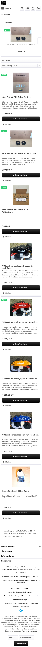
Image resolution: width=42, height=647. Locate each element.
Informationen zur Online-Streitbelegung (15, 577)
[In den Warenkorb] (21, 119)
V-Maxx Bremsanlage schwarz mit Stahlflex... (17, 267)
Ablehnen (12, 638)
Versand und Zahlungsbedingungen (20, 592)
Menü (6, 8)
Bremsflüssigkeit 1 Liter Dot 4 (15, 491)
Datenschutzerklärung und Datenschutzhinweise (20, 596)
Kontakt (26, 588)
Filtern (6, 61)
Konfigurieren (21, 643)
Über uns (35, 577)
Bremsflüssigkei (8, 531)
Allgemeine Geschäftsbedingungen (16, 603)
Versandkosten (7, 570)
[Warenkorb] (38, 8)
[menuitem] (6, 8)
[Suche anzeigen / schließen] (22, 8)
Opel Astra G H (24, 530)
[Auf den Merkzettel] (7, 124)
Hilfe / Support (16, 588)
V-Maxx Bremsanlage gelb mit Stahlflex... (20, 378)
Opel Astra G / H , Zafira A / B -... (16, 97)
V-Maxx (12, 533)
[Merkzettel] (27, 8)
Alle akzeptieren (26, 638)
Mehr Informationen (29, 631)
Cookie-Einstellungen (20, 600)
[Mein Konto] (33, 8)
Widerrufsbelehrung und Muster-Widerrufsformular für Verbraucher (21, 581)
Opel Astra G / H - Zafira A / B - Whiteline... (15, 211)
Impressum (34, 603)
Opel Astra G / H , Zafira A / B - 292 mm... (21, 45)
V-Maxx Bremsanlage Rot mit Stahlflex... (20, 322)
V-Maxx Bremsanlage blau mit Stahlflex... (20, 435)
